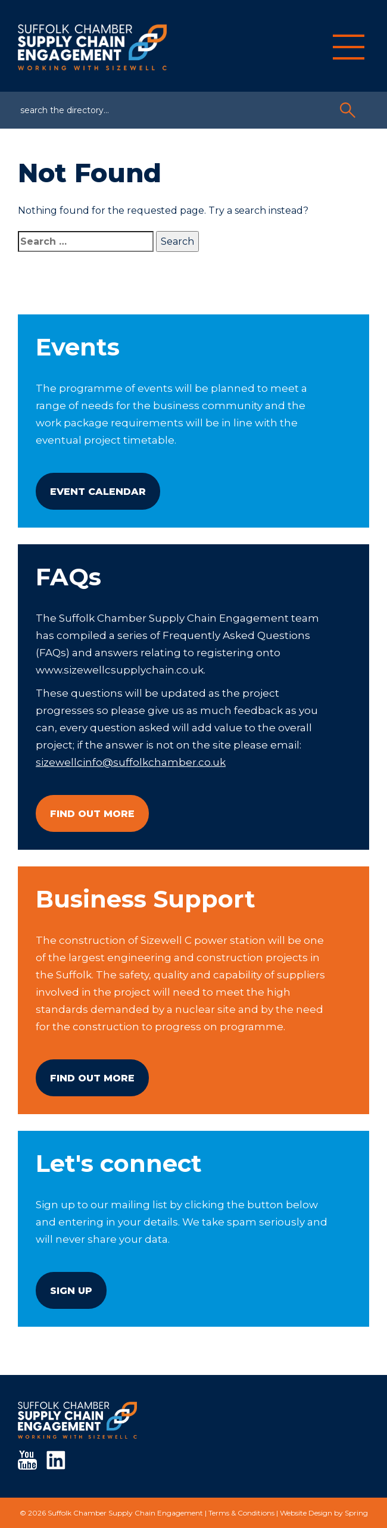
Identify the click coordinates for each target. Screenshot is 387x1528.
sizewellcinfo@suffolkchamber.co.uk (131, 762)
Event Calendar (98, 491)
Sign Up (71, 1290)
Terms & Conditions (241, 1512)
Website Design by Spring (324, 1512)
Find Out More (92, 813)
